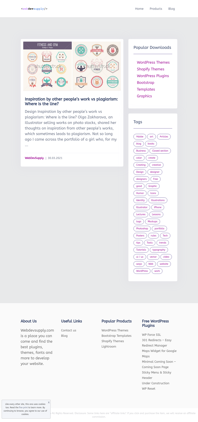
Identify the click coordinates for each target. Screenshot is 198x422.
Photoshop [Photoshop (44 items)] (142, 228)
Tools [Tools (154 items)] (150, 242)
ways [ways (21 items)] (139, 264)
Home (139, 9)
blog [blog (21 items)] (138, 143)
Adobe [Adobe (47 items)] (139, 136)
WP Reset (148, 389)
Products (156, 9)
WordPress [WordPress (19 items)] (142, 271)
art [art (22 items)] (151, 136)
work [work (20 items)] (157, 271)
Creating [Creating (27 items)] (140, 165)
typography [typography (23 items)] (159, 249)
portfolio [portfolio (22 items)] (159, 228)
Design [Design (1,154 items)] (140, 172)
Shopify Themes (150, 69)
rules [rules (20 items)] (153, 235)
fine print (23, 407)
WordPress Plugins (153, 76)
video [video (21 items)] (166, 256)
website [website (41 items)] (164, 264)
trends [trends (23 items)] (162, 242)
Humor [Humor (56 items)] (140, 193)
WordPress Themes (153, 62)
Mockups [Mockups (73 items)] (152, 221)
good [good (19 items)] (139, 186)
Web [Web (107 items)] (150, 264)
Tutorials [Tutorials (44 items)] (141, 249)
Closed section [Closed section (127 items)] (160, 150)
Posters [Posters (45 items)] (140, 235)
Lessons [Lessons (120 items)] (156, 214)
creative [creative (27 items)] (156, 165)
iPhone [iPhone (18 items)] (157, 207)
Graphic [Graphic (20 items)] (152, 186)
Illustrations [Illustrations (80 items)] (158, 200)
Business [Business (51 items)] (141, 150)
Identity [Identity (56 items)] (140, 200)
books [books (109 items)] (151, 143)
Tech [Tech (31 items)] (165, 235)
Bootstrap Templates (116, 336)
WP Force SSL (151, 335)
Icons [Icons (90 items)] (153, 193)
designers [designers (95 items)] (141, 179)
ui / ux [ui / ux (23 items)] (139, 256)
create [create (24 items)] (151, 157)
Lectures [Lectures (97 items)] (140, 214)
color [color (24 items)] (139, 157)
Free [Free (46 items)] (155, 179)
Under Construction (156, 383)
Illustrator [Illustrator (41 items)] (141, 207)
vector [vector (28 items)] (153, 256)
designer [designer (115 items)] (155, 172)
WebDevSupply (34, 158)
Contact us (68, 330)
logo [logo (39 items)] (138, 221)
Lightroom (109, 346)
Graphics (144, 96)
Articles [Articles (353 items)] (164, 136)
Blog (171, 9)
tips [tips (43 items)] (138, 242)
